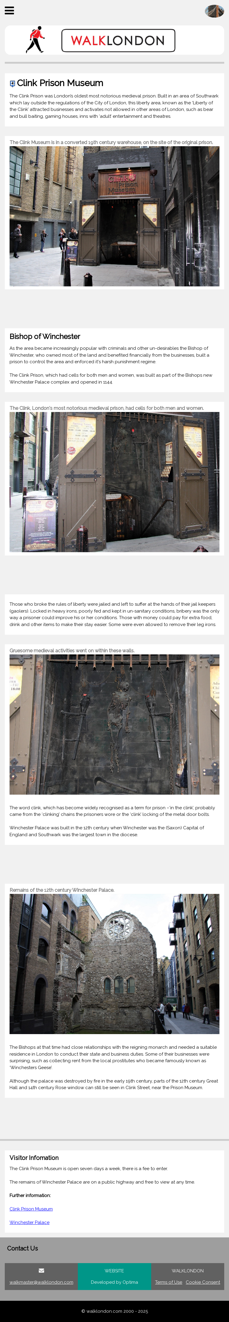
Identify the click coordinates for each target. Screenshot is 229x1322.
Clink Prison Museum (31, 1209)
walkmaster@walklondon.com (41, 1282)
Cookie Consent (203, 1282)
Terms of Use (168, 1282)
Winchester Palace (29, 1222)
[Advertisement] (114, 308)
